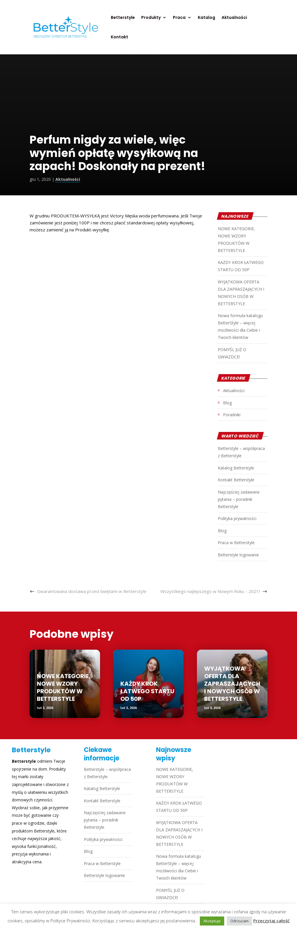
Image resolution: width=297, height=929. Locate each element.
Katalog (206, 17)
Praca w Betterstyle (236, 542)
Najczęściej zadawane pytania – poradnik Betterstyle (239, 499)
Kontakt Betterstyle (236, 480)
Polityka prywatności (237, 518)
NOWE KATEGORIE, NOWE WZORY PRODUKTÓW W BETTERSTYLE (63, 687)
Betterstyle (123, 17)
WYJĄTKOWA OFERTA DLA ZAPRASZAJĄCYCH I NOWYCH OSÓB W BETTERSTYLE (232, 683)
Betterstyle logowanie (238, 555)
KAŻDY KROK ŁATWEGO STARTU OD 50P (147, 691)
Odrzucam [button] (239, 920)
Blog (227, 402)
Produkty (151, 17)
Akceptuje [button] (212, 920)
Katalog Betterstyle (236, 468)
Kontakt (119, 37)
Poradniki (231, 414)
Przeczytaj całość (271, 920)
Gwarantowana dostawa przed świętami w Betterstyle (91, 591)
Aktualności (234, 17)
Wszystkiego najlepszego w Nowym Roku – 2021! (210, 591)
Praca (179, 17)
